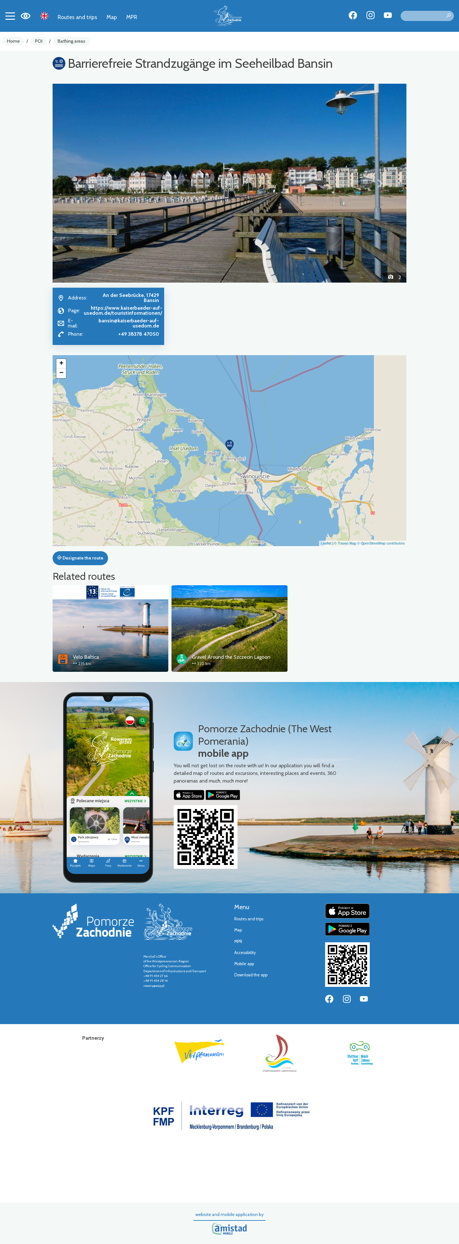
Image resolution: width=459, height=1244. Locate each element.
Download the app (250, 975)
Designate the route (80, 558)
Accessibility (245, 952)
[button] (79, 183)
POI (38, 41)
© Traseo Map (345, 543)
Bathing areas (71, 41)
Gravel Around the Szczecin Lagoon (231, 657)
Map (111, 17)
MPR (131, 17)
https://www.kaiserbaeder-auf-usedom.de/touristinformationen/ (123, 310)
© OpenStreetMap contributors (381, 543)
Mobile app (244, 963)
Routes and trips (77, 17)
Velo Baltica (86, 657)
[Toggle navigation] (10, 16)
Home (13, 41)
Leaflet (326, 543)
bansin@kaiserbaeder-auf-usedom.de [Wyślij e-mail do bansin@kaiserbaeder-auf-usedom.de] (128, 323)
